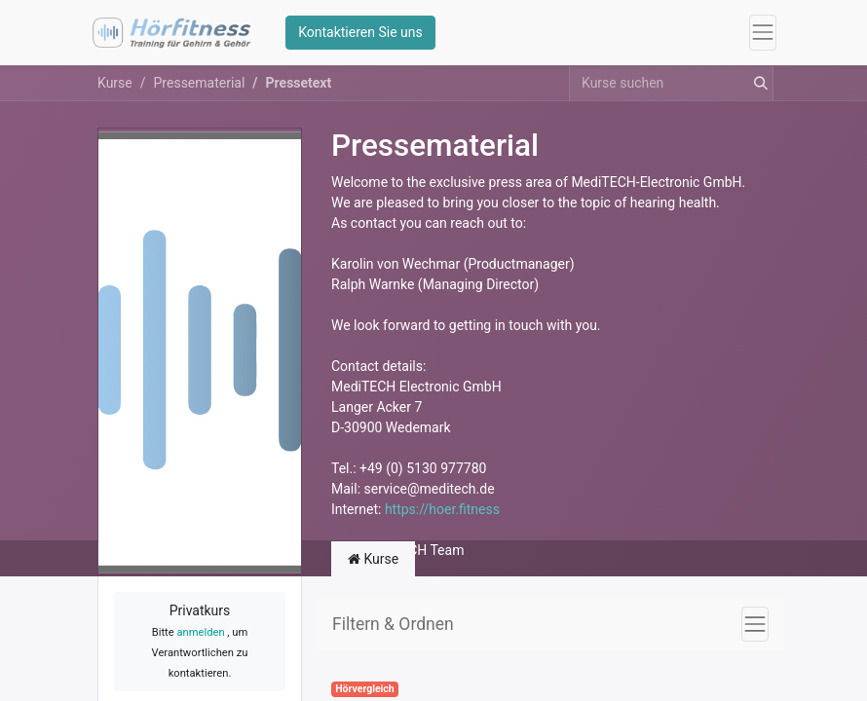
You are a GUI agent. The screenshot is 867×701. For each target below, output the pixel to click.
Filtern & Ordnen (393, 624)
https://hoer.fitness (442, 509)
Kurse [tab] (373, 559)
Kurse (114, 83)
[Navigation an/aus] (755, 624)
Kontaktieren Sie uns (360, 32)
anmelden (200, 632)
